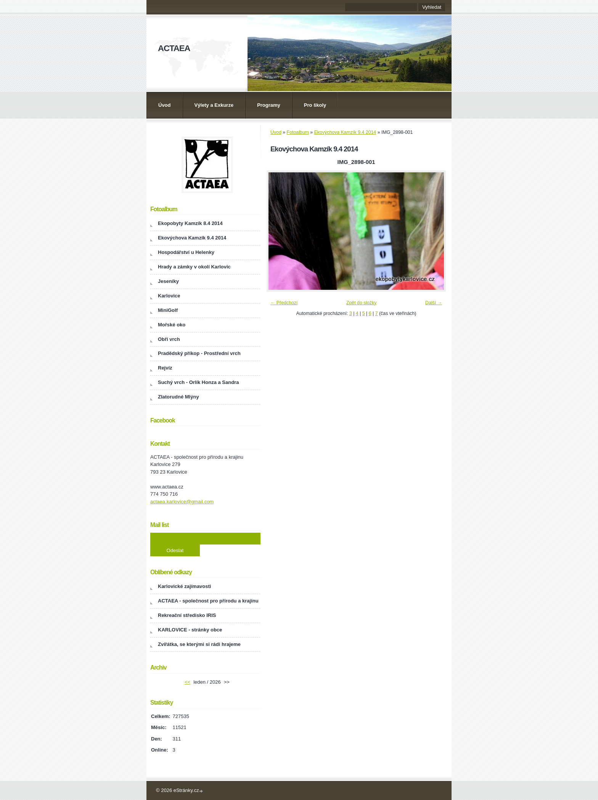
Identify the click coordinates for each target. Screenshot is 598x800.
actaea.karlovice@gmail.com (182, 501)
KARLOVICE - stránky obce (190, 630)
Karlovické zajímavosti (184, 586)
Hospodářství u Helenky (186, 252)
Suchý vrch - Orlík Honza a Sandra (198, 382)
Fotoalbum (298, 132)
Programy (268, 105)
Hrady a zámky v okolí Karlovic (194, 267)
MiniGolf (168, 310)
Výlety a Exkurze (214, 105)
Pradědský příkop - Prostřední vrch (199, 353)
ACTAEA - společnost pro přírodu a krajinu (208, 601)
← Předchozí (283, 302)
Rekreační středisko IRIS (187, 615)
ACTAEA (174, 48)
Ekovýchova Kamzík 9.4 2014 (345, 132)
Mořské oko (171, 325)
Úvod (164, 105)
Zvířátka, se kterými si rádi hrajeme (199, 644)
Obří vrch (169, 339)
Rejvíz (165, 368)
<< (187, 682)
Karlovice (169, 296)
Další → (433, 302)
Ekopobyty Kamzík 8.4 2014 (190, 223)
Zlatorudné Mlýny (178, 397)
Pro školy (315, 105)
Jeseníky (168, 281)
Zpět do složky (361, 302)
